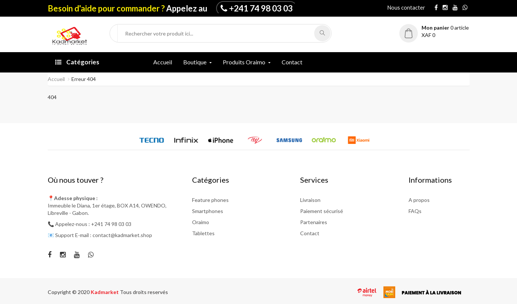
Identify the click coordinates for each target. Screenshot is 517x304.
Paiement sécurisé (321, 211)
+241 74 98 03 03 (261, 8)
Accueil (162, 61)
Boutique (195, 61)
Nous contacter (406, 7)
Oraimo (200, 222)
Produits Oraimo (244, 61)
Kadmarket (105, 292)
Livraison (310, 200)
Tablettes (203, 233)
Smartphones (207, 211)
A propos (419, 200)
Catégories (77, 62)
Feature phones (210, 200)
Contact (292, 61)
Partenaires (313, 222)
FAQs (415, 211)
